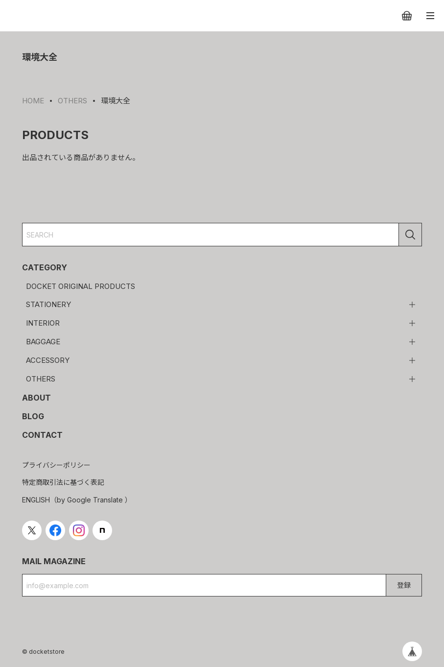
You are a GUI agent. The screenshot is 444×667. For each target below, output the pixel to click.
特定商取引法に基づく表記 (63, 482)
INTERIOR (43, 323)
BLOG (33, 416)
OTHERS (40, 378)
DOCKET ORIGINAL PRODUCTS (80, 286)
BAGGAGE (43, 341)
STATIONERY (48, 304)
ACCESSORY (48, 360)
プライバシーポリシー (56, 465)
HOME (33, 100)
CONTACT (42, 435)
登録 (404, 585)
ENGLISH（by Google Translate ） (77, 500)
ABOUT (36, 398)
